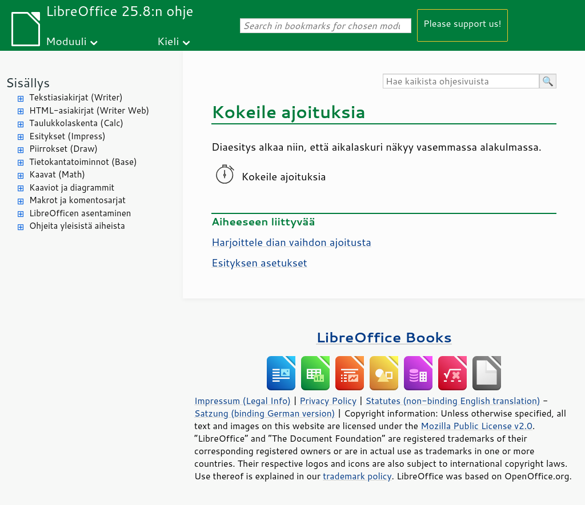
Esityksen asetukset (259, 262)
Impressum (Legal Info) (242, 400)
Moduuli (66, 41)
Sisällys (28, 82)
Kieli (168, 41)
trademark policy (357, 476)
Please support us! (462, 23)
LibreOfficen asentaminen (80, 213)
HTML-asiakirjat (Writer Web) (89, 110)
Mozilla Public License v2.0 (476, 425)
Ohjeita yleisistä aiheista (77, 226)
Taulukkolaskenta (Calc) (76, 123)
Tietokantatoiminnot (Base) (83, 162)
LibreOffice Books (384, 337)
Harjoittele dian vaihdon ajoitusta (291, 242)
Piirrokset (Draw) (63, 149)
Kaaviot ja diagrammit (71, 187)
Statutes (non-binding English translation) (452, 400)
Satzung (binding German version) (264, 413)
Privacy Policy (327, 400)
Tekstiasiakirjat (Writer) (76, 97)
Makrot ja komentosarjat (77, 200)
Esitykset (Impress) (67, 136)
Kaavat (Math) (57, 174)
